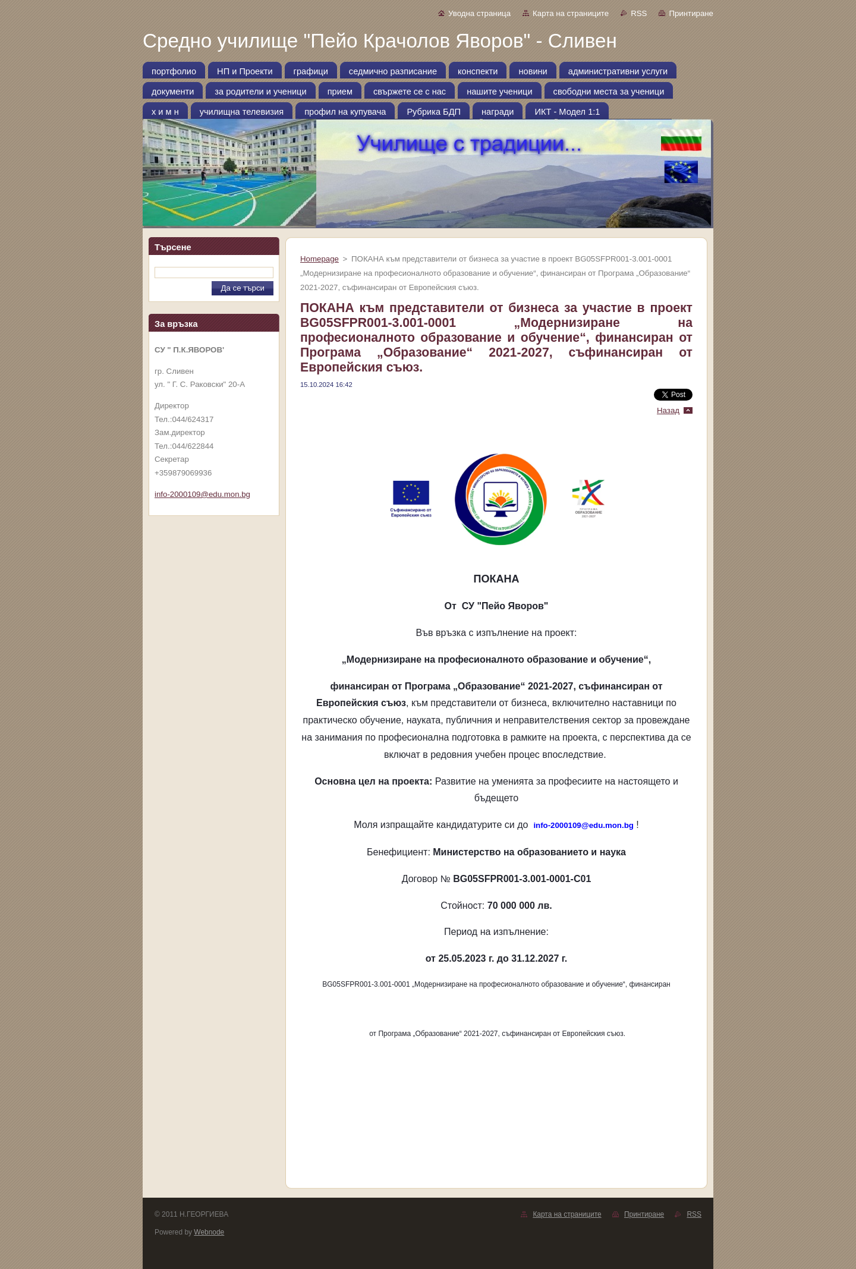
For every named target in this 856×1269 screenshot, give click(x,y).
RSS (639, 13)
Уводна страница (479, 13)
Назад (668, 410)
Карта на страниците (571, 13)
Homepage (319, 258)
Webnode (209, 1232)
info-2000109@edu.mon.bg (202, 494)
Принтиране (691, 13)
